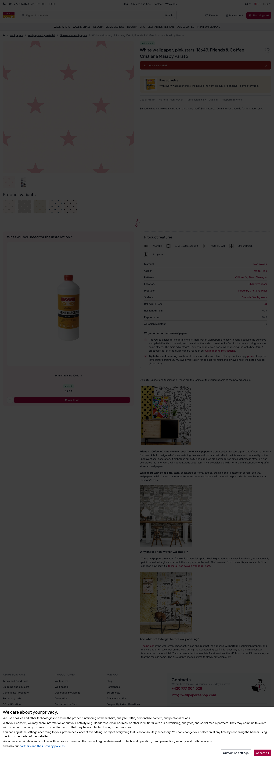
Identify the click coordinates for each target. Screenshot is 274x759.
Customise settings (236, 753)
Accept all (262, 753)
